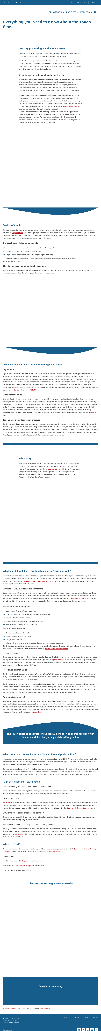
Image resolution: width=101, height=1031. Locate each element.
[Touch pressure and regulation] (50, 893)
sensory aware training (72, 106)
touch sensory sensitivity (57, 467)
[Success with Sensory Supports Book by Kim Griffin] (50, 947)
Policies (76, 1016)
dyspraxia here (36, 710)
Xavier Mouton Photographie (24, 864)
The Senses (46, 1007)
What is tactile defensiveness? (56, 647)
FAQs (86, 1016)
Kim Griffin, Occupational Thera (13, 1007)
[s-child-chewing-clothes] (50, 920)
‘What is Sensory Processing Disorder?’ (38, 579)
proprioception (17, 233)
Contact (95, 1016)
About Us (66, 1016)
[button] (95, 12)
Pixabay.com (23, 859)
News (41, 1007)
